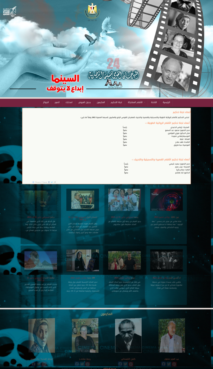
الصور (57, 102)
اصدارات (68, 102)
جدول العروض (84, 102)
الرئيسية (166, 102)
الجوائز (46, 102)
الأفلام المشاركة (136, 102)
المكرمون (101, 102)
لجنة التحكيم (116, 102)
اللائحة (154, 102)
